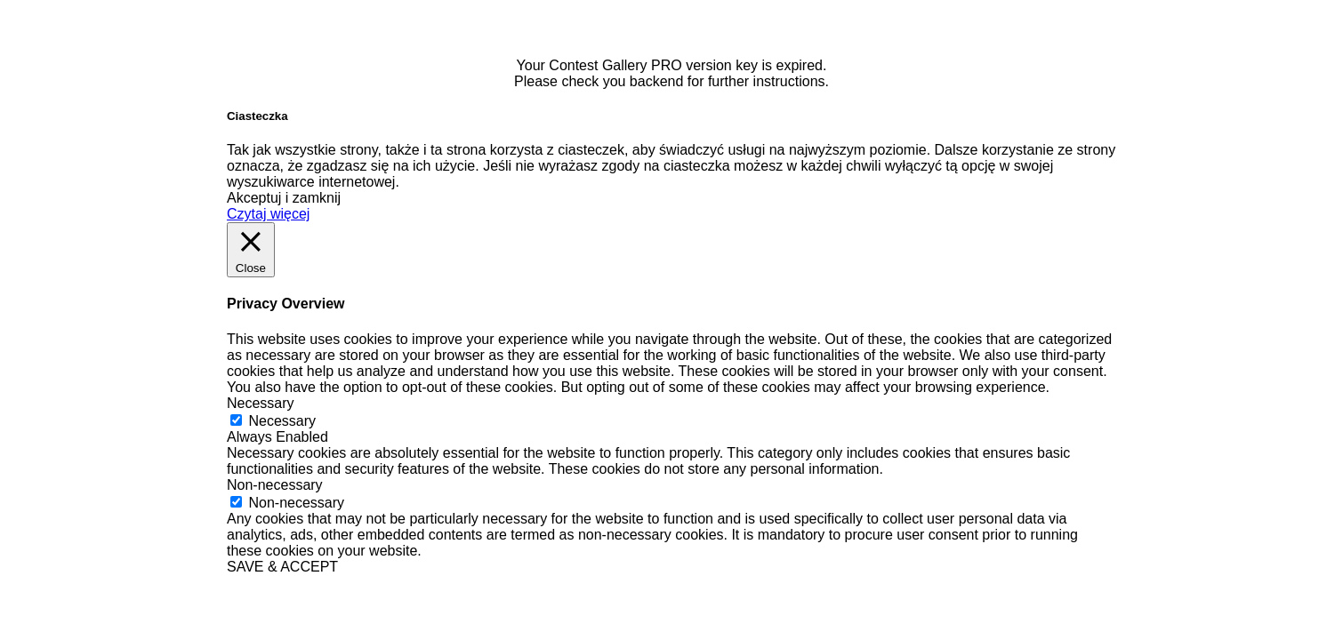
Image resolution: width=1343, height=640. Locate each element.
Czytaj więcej (268, 213)
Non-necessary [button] (275, 484)
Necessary (282, 420)
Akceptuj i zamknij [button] (284, 197)
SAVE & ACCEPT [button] (282, 566)
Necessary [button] (260, 403)
